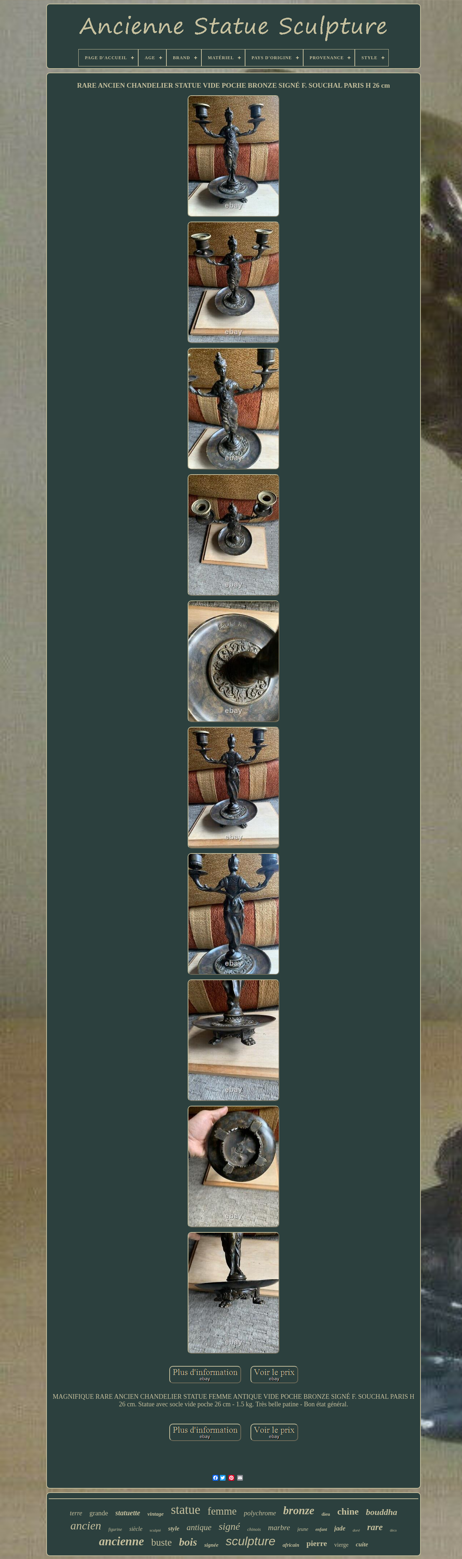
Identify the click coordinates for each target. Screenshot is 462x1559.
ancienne (121, 1541)
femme (222, 1511)
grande (99, 1513)
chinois (254, 1529)
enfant (321, 1529)
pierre (316, 1543)
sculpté (155, 1530)
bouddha (381, 1512)
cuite (362, 1544)
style (173, 1528)
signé (229, 1526)
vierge (341, 1545)
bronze (298, 1510)
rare (375, 1527)
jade (339, 1528)
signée (211, 1545)
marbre (279, 1527)
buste (161, 1542)
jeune (302, 1529)
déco (393, 1530)
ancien (85, 1525)
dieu (326, 1514)
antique (199, 1527)
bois (188, 1542)
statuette (128, 1513)
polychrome (260, 1513)
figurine (115, 1529)
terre (76, 1513)
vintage (155, 1514)
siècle (135, 1529)
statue (185, 1510)
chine (348, 1511)
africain (291, 1545)
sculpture (250, 1541)
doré (356, 1530)
